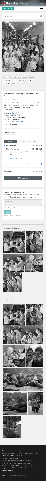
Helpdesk (5, 468)
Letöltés (10, 141)
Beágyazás (10, 133)
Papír (36, 141)
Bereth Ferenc (17, 113)
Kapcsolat (22, 451)
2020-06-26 (21, 121)
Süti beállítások (7, 470)
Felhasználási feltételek (11, 458)
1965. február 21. (14, 99)
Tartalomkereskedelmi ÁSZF (29, 453)
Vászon (23, 141)
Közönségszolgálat (9, 453)
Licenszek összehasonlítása (14, 158)
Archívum (14, 3)
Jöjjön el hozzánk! (8, 451)
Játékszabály (27, 465)
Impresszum (33, 451)
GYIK (13, 468)
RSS (36, 465)
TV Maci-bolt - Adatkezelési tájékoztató (16, 463)
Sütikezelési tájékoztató (27, 468)
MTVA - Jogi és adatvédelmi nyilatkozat (17, 460)
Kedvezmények (35, 164)
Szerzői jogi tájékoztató (10, 465)
